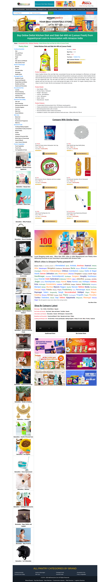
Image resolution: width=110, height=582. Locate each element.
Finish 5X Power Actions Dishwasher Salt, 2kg (46, 145)
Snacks (67, 311)
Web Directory (69, 580)
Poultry (88, 318)
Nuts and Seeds (56, 311)
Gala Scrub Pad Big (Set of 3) (42, 213)
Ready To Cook (78, 318)
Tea (41, 309)
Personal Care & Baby (64, 9)
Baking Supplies (70, 318)
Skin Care (73, 9)
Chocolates (50, 313)
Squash (56, 309)
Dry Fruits (48, 311)
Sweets (55, 313)
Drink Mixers (50, 309)
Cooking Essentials (20, 9)
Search (51, 13)
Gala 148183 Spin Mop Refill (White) (76, 145)
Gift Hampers (61, 313)
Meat (84, 318)
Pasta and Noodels (60, 318)
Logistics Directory (80, 580)
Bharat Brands (29, 580)
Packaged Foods (42, 9)
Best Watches (48, 580)
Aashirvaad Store (50, 333)
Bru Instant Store (81, 333)
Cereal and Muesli (52, 316)
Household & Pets (52, 9)
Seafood (93, 318)
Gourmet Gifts (69, 313)
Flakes (72, 316)
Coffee (45, 309)
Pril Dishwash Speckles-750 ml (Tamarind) (77, 179)
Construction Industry (59, 580)
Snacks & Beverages (31, 9)
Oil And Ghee (51, 318)
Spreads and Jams (65, 316)
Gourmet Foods (81, 9)
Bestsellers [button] (90, 13)
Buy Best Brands (38, 580)
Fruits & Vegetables (91, 9)
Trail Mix (63, 311)
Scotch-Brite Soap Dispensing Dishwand (77, 213)
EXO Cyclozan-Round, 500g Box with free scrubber (48, 179)
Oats (59, 316)
